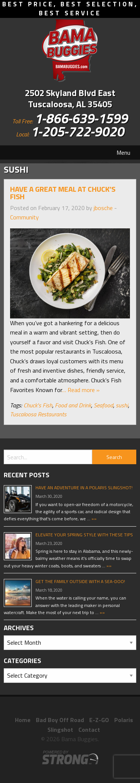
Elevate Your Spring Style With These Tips (84, 534)
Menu (123, 152)
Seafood (103, 405)
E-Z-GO (99, 719)
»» (93, 518)
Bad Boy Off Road (60, 719)
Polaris (123, 719)
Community (24, 217)
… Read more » (81, 389)
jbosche (103, 207)
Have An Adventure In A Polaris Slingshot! (84, 487)
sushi (122, 405)
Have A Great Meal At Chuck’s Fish (62, 192)
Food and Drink (73, 405)
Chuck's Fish (38, 405)
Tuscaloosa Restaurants (38, 414)
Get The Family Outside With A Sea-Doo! (80, 581)
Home (23, 719)
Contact (89, 729)
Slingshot (60, 729)
